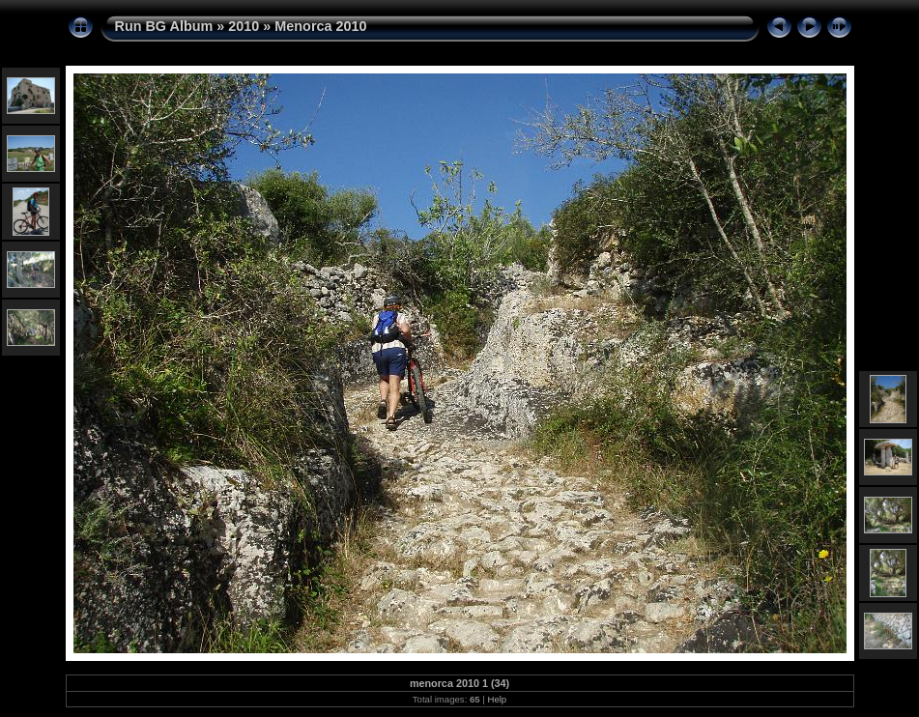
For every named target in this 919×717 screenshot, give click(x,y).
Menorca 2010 (320, 26)
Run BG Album (164, 26)
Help (496, 699)
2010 (243, 26)
